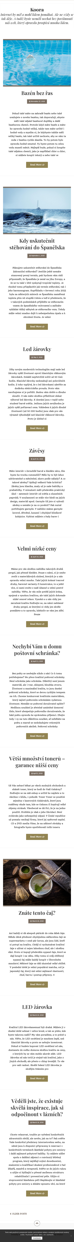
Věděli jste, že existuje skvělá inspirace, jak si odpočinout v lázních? (37, 1107)
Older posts (19, 1214)
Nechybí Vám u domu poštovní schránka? (37, 649)
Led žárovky (37, 349)
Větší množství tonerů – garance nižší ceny (37, 761)
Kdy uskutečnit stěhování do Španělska (37, 244)
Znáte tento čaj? (37, 912)
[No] (71, 1236)
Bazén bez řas (37, 92)
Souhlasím (37, 1238)
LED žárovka (37, 1006)
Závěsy (37, 450)
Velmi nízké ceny (37, 548)
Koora (37, 9)
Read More (36, 165)
